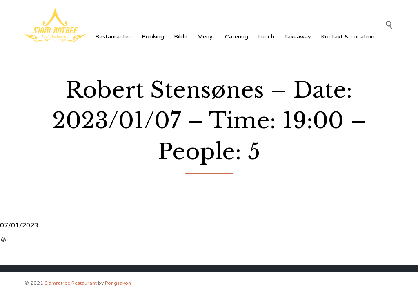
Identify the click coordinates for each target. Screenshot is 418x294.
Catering (236, 36)
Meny (206, 36)
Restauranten (113, 36)
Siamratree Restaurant (70, 283)
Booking (153, 36)
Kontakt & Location (347, 36)
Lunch (266, 36)
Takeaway (297, 36)
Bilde (180, 36)
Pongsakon (118, 283)
